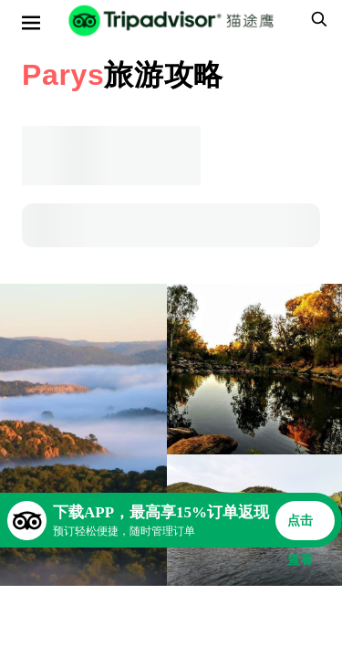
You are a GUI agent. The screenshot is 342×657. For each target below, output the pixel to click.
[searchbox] (316, 19)
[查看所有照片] (83, 435)
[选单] (31, 23)
